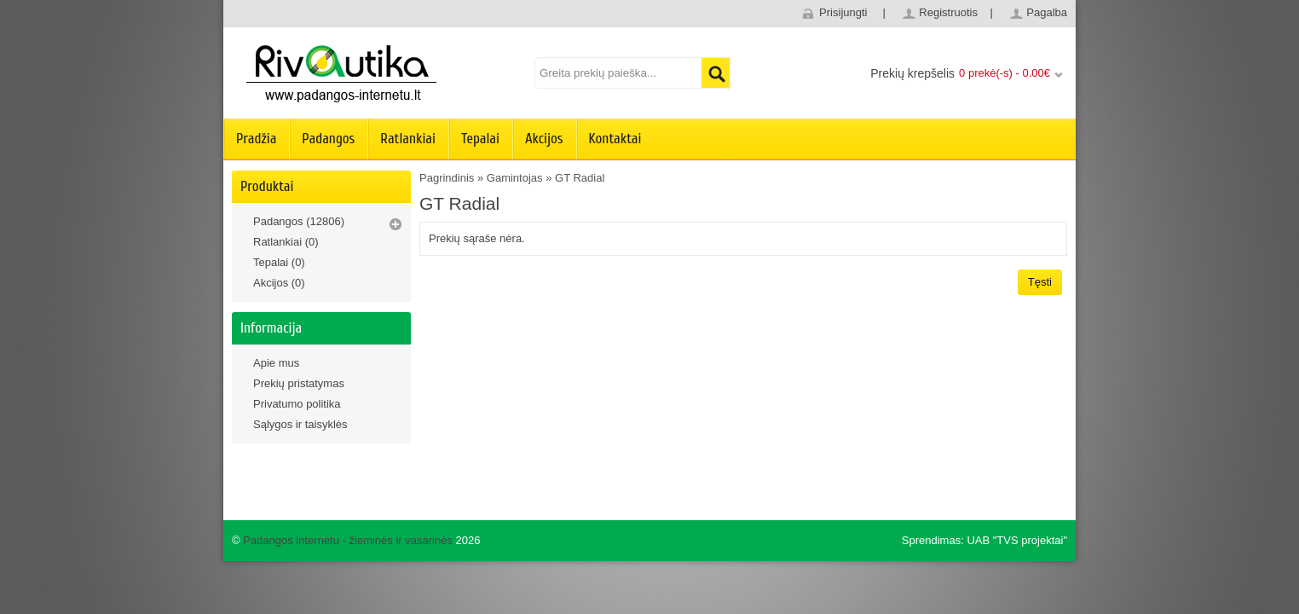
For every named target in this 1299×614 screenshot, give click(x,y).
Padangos (328, 138)
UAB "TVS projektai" (1017, 540)
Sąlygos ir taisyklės (300, 424)
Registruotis (948, 12)
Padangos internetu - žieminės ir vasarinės (348, 540)
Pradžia (256, 138)
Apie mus (276, 362)
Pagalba (1046, 12)
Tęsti (1040, 281)
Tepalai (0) (279, 262)
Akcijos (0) (279, 282)
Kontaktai (615, 138)
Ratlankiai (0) (286, 241)
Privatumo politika (297, 403)
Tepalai (480, 138)
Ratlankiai (408, 138)
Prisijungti (843, 12)
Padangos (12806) (298, 221)
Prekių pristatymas (298, 383)
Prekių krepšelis (912, 73)
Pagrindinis (446, 177)
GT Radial (579, 177)
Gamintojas (515, 177)
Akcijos (544, 138)
